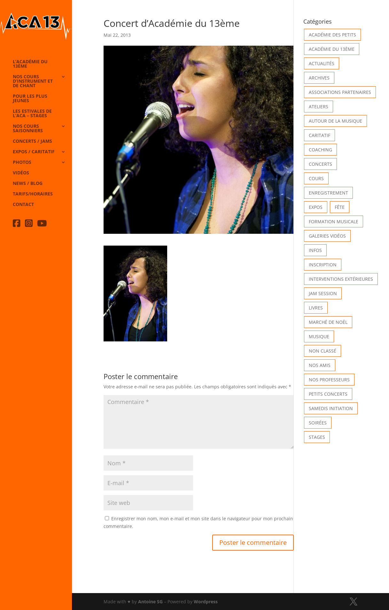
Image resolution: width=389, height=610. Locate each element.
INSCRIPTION (323, 265)
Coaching (320, 150)
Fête (340, 207)
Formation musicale (333, 221)
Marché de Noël (328, 322)
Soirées (318, 423)
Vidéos (21, 173)
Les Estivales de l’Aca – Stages (32, 113)
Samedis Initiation (331, 408)
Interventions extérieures (341, 279)
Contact (23, 204)
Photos (22, 162)
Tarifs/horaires (33, 194)
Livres (316, 308)
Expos (316, 207)
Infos (315, 250)
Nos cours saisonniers (28, 128)
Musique (319, 336)
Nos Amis (320, 365)
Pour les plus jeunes (30, 98)
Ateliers (318, 106)
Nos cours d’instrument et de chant (33, 81)
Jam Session (323, 293)
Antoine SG (150, 602)
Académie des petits (332, 35)
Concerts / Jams (32, 141)
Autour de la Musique (335, 121)
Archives (319, 78)
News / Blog (28, 183)
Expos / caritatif (34, 152)
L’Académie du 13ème (30, 64)
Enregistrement (328, 193)
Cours (316, 178)
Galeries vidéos (327, 236)
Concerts (320, 164)
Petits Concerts (328, 394)
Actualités (321, 63)
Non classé (322, 351)
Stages (317, 437)
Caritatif (319, 135)
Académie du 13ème (331, 49)
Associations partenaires (340, 92)
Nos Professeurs (329, 380)
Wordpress (206, 602)
